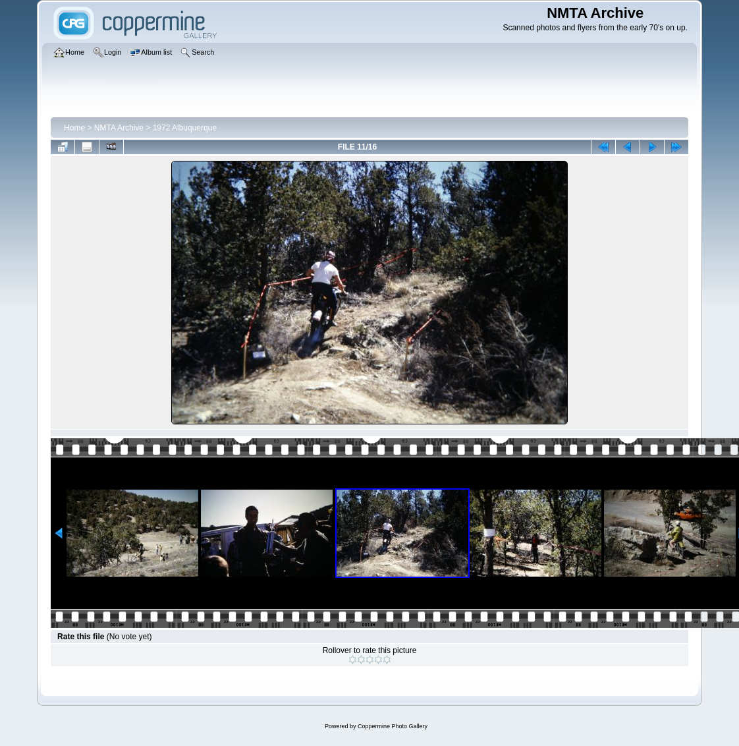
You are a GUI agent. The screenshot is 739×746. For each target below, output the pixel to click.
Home (74, 127)
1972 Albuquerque (185, 127)
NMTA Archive (119, 127)
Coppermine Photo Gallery (392, 726)
